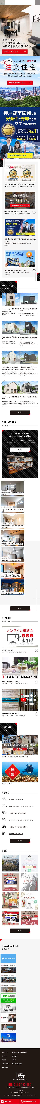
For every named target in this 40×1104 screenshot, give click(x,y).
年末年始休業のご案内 (16, 834)
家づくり (4, 1056)
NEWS (14, 1060)
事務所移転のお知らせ (16, 800)
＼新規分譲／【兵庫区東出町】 (18, 827)
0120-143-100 (23, 1084)
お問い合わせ (7, 1101)
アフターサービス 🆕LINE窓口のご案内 (21, 820)
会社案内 (14, 1056)
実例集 (4, 1060)
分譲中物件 (5, 1064)
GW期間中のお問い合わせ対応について (21, 806)
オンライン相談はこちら (30, 1101)
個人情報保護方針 (17, 1064)
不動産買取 (5, 1067)
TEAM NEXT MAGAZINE (20, 1052)
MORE (20, 412)
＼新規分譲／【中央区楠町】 (17, 813)
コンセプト (5, 1052)
